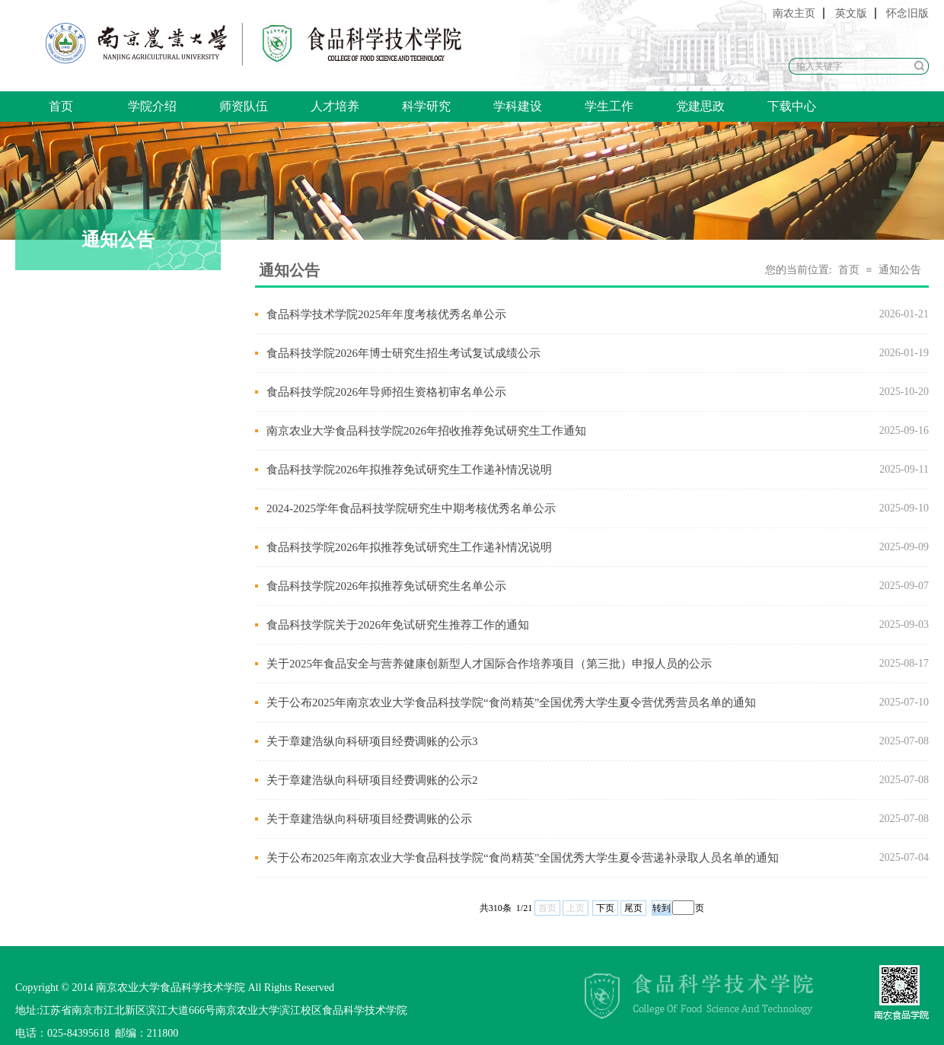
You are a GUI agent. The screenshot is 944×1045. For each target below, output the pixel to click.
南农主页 (794, 13)
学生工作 (609, 106)
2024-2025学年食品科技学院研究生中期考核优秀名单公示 (411, 508)
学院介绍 (152, 106)
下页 (605, 908)
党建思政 (700, 106)
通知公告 (900, 270)
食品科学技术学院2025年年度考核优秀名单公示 (386, 314)
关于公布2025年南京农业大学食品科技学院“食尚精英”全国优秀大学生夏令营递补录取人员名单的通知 (522, 858)
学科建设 (517, 106)
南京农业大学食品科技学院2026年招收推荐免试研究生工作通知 (426, 431)
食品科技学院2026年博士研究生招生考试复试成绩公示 (403, 353)
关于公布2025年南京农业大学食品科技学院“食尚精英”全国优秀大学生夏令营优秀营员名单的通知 (511, 702)
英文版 (851, 13)
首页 (61, 106)
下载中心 (791, 106)
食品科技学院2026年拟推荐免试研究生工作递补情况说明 (409, 470)
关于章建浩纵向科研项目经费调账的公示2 (372, 780)
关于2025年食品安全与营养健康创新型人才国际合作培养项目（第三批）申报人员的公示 (489, 664)
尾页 (633, 908)
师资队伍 (243, 106)
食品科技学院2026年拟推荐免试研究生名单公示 (386, 586)
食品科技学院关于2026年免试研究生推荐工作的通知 (397, 625)
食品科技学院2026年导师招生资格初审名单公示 (386, 392)
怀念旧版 (907, 13)
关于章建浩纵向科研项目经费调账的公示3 (372, 741)
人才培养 (335, 106)
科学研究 (426, 106)
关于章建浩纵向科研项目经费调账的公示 (369, 819)
